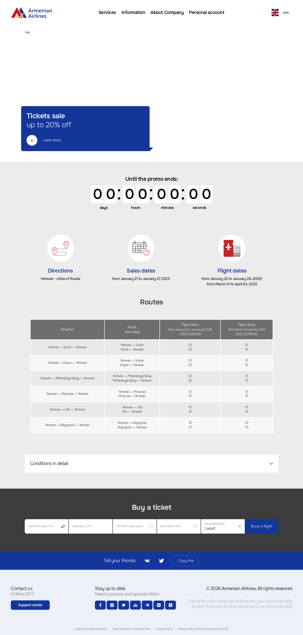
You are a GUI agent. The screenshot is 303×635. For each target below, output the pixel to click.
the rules (214, 606)
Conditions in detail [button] (151, 463)
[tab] (151, 464)
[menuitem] (107, 12)
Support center (30, 605)
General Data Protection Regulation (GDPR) (203, 629)
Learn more (44, 140)
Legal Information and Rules (91, 629)
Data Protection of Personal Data (131, 629)
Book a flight (261, 526)
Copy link (186, 560)
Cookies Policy (164, 629)
